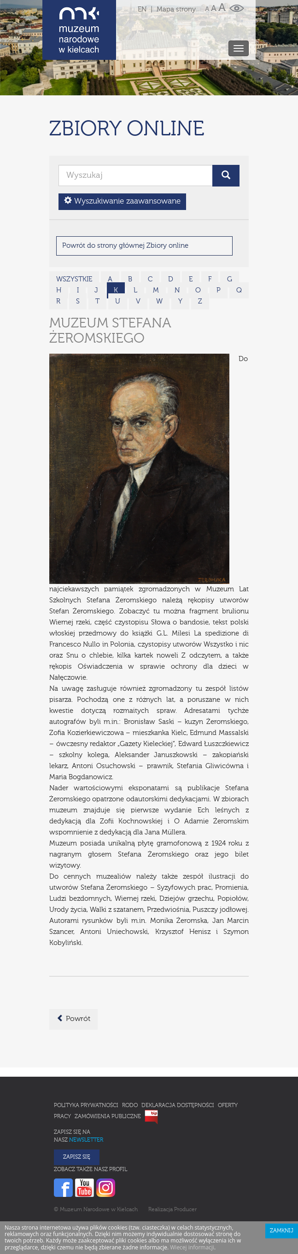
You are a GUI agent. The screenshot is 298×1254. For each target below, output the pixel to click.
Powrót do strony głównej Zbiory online (125, 205)
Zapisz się (76, 1117)
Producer (185, 1169)
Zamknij (281, 1190)
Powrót (73, 978)
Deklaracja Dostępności (177, 1065)
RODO (130, 1065)
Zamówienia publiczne (108, 1076)
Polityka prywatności (86, 1065)
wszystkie (74, 238)
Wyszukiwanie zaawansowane (122, 160)
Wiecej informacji (192, 1207)
